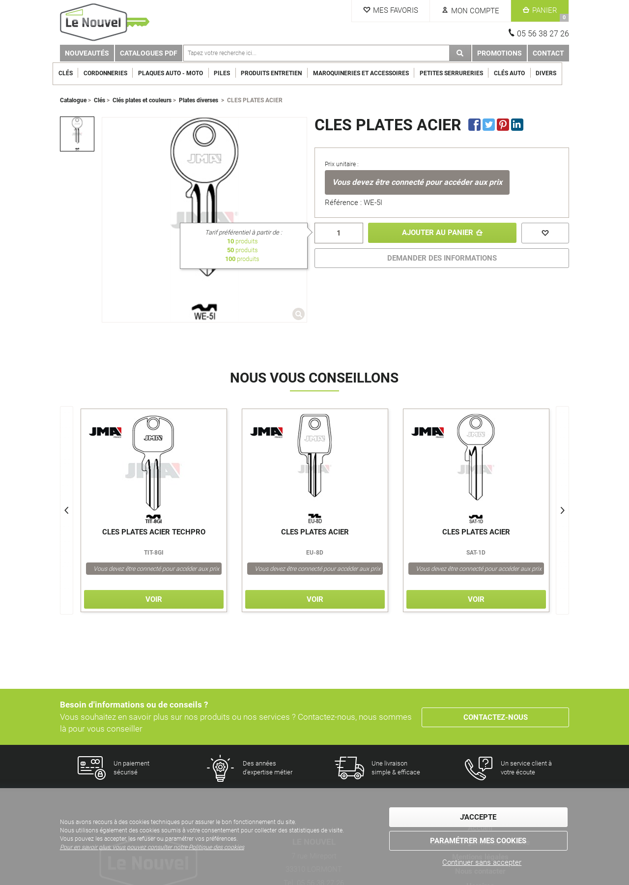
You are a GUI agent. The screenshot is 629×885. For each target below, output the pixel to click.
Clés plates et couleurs (142, 100)
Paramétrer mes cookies (478, 840)
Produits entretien (278, 73)
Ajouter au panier (437, 233)
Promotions (499, 53)
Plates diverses (198, 100)
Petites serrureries (458, 73)
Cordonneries (112, 73)
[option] (77, 134)
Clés (72, 73)
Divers (553, 73)
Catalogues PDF (148, 53)
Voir (153, 599)
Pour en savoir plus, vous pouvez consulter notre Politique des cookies (152, 847)
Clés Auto (516, 73)
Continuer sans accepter (481, 862)
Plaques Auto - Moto (177, 73)
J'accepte (478, 817)
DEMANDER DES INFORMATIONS (442, 258)
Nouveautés (87, 53)
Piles (229, 73)
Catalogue (73, 100)
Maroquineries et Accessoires (368, 73)
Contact (548, 53)
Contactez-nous (495, 716)
